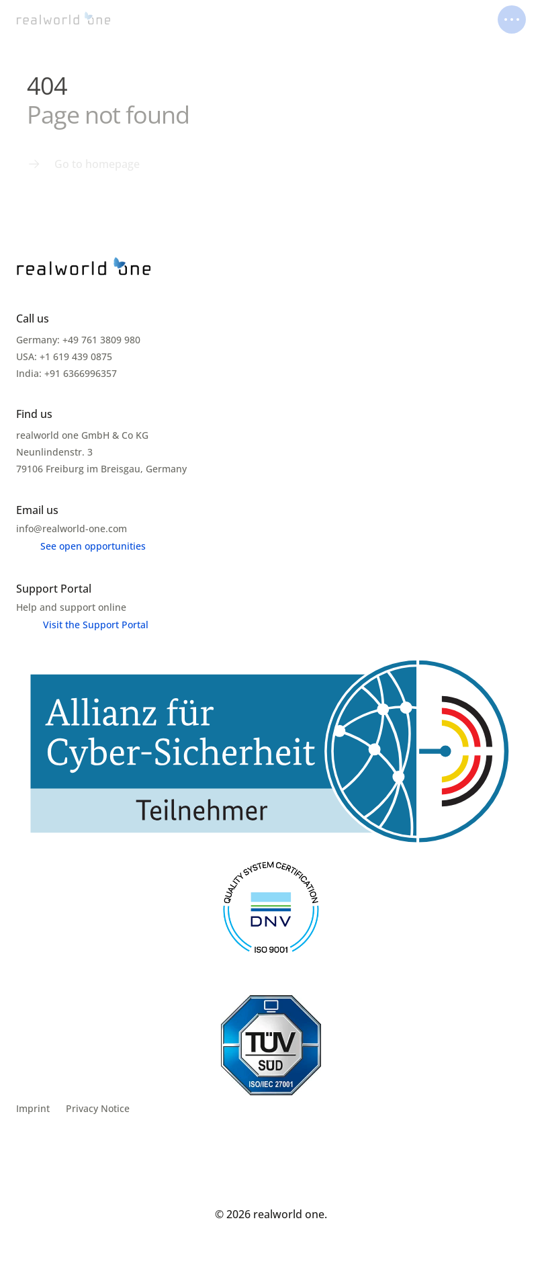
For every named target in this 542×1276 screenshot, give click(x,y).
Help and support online (71, 607)
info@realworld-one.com (71, 528)
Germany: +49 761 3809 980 (78, 339)
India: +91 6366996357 (66, 373)
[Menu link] (83, 164)
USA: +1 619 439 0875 (64, 356)
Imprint (33, 1108)
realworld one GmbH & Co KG (82, 435)
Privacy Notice (98, 1108)
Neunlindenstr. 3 (55, 451)
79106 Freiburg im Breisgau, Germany (101, 468)
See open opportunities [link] (93, 546)
